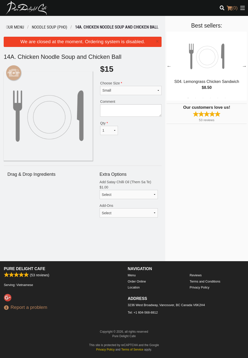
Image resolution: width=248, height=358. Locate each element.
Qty (109, 128)
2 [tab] (195, 98)
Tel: (143, 312)
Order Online (137, 281)
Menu (132, 275)
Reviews (196, 275)
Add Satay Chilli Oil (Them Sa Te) (129, 189)
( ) (232, 8)
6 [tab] (225, 98)
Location (134, 287)
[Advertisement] (83, 245)
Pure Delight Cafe (24, 269)
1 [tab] (188, 98)
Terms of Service (132, 349)
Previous (168, 66)
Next (244, 66)
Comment (131, 108)
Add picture (13, 72)
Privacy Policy (200, 287)
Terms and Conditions (205, 281)
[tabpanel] (207, 66)
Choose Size (131, 88)
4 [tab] (210, 98)
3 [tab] (202, 98)
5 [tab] (217, 98)
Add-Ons (129, 210)
